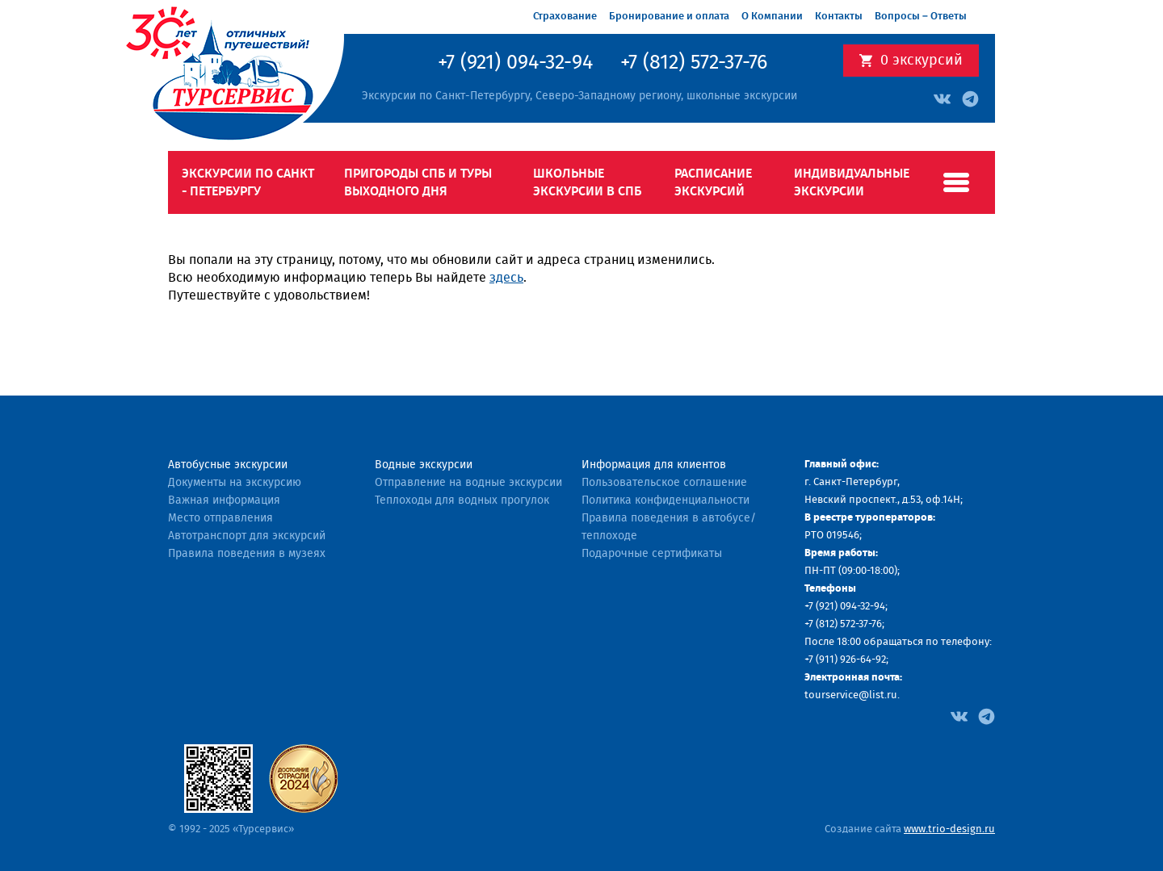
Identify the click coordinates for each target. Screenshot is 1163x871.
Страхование (565, 16)
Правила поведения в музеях (246, 553)
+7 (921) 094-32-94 (515, 63)
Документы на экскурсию (234, 482)
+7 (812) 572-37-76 (693, 63)
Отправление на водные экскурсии (468, 482)
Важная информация (224, 500)
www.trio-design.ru (949, 829)
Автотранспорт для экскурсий (246, 536)
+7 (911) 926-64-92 (845, 660)
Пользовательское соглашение (664, 482)
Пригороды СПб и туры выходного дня (418, 182)
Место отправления (220, 518)
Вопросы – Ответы (921, 16)
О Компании (772, 16)
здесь (506, 277)
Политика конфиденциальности (665, 500)
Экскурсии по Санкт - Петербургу (248, 182)
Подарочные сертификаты (652, 553)
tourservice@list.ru (850, 695)
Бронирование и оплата (669, 16)
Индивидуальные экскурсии (851, 182)
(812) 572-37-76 (849, 624)
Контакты (839, 16)
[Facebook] (959, 715)
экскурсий (921, 60)
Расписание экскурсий (713, 182)
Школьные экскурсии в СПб (587, 182)
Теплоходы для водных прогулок (462, 500)
